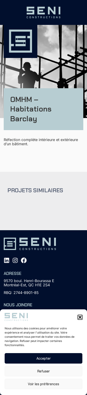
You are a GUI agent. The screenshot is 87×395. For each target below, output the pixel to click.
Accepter (43, 358)
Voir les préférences (43, 384)
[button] (80, 317)
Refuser (43, 371)
